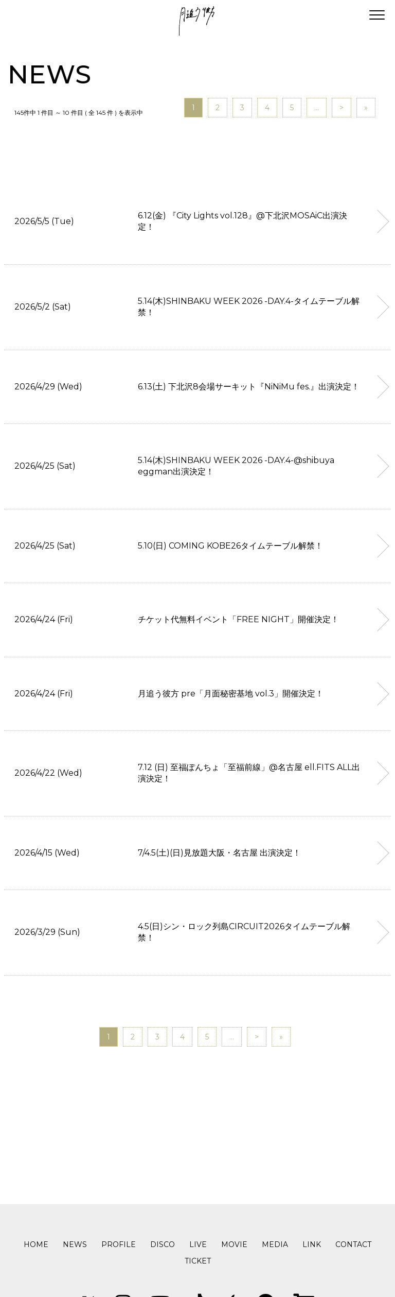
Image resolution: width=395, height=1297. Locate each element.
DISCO (162, 1244)
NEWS (75, 1244)
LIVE (198, 1244)
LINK (311, 1244)
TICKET (198, 1261)
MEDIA (275, 1244)
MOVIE (234, 1244)
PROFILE (118, 1244)
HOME (36, 1244)
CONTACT (353, 1244)
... (316, 107)
